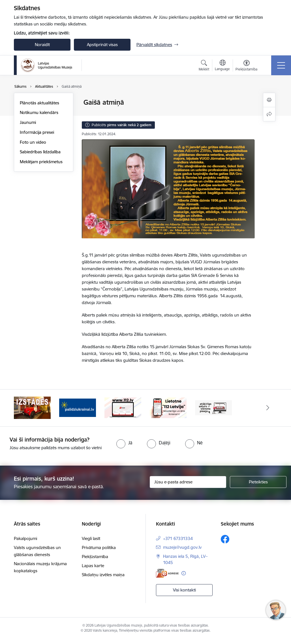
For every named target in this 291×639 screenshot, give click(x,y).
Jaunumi (28, 122)
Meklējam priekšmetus (41, 161)
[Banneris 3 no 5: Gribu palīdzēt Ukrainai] (122, 407)
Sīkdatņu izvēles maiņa (103, 574)
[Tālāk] (267, 408)
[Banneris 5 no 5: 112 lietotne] (213, 407)
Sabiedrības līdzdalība (40, 151)
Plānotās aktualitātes (39, 103)
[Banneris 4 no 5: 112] (168, 407)
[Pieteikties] (258, 482)
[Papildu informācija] (183, 573)
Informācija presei (37, 132)
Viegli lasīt (91, 538)
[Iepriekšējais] (23, 408)
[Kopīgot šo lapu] (269, 114)
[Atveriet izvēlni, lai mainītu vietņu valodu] (222, 65)
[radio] (124, 442)
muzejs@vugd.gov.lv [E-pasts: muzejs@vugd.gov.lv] (182, 547)
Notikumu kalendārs (39, 112)
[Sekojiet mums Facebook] (225, 539)
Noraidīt (42, 44)
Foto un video (33, 142)
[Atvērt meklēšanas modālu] (204, 66)
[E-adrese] (167, 573)
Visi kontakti (184, 590)
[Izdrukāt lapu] (269, 100)
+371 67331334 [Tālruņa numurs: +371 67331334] (178, 538)
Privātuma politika (99, 547)
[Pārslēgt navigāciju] (281, 65)
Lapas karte (93, 565)
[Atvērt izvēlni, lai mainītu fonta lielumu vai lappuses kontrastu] (246, 66)
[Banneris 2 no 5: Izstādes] (77, 407)
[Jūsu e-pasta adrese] (188, 482)
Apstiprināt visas (102, 44)
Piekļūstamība (95, 556)
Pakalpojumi (25, 538)
